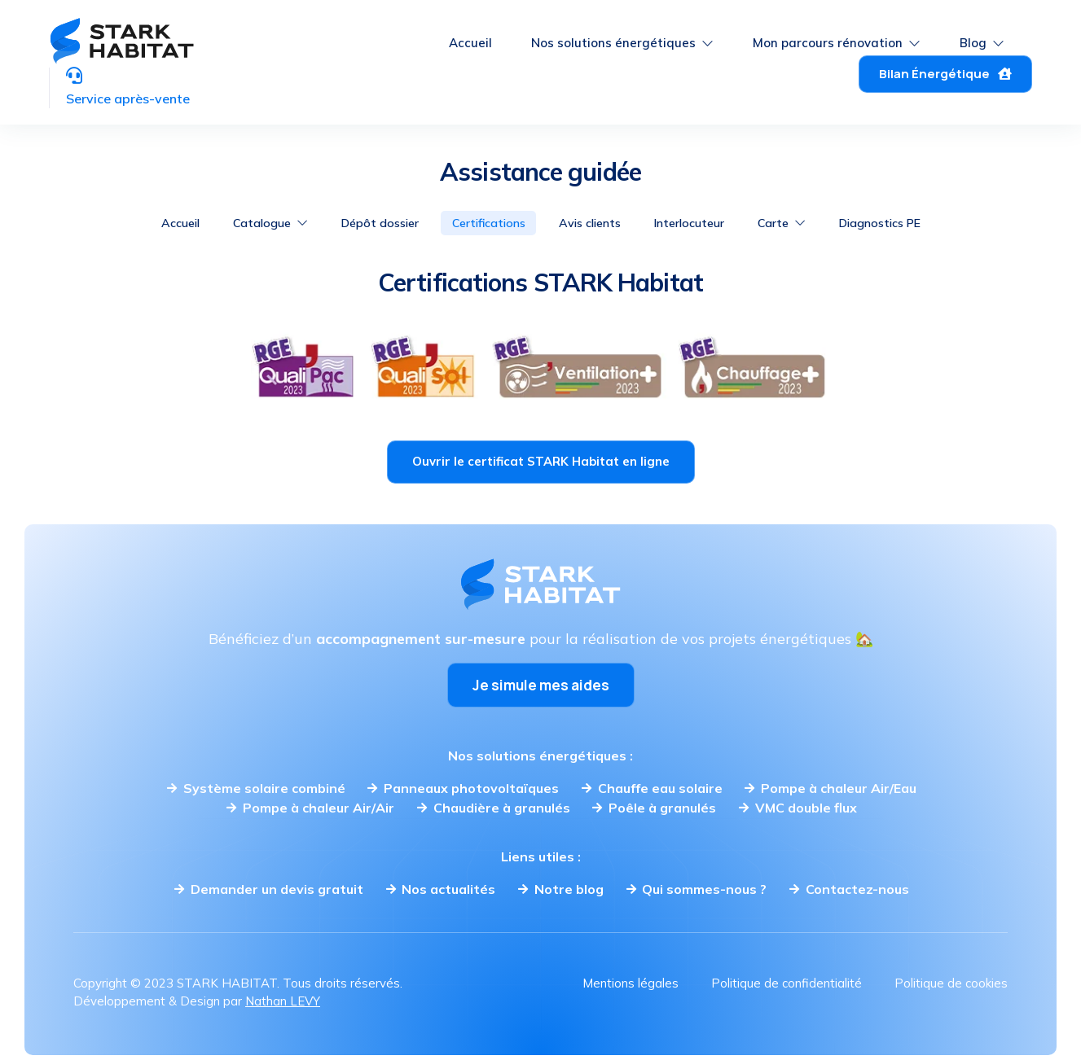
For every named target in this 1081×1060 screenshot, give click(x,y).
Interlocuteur (707, 222)
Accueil (470, 32)
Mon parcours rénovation (837, 32)
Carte (811, 222)
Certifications (481, 222)
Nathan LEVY (282, 1002)
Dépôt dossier (360, 222)
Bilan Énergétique (945, 63)
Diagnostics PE (922, 222)
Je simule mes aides (541, 687)
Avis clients (594, 222)
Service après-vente (152, 77)
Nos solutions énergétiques (622, 32)
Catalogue (238, 222)
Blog (982, 32)
